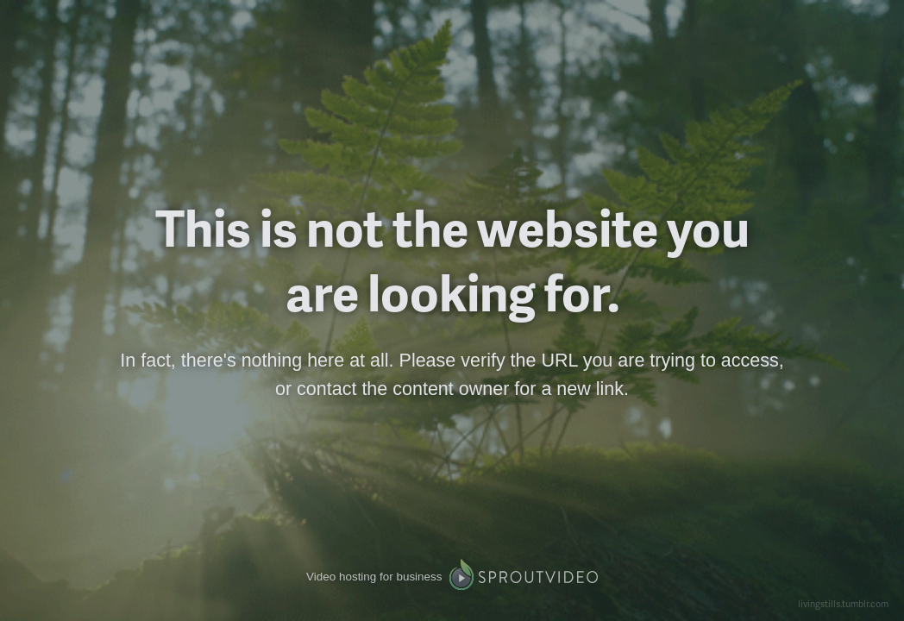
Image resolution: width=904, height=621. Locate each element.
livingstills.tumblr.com (843, 603)
